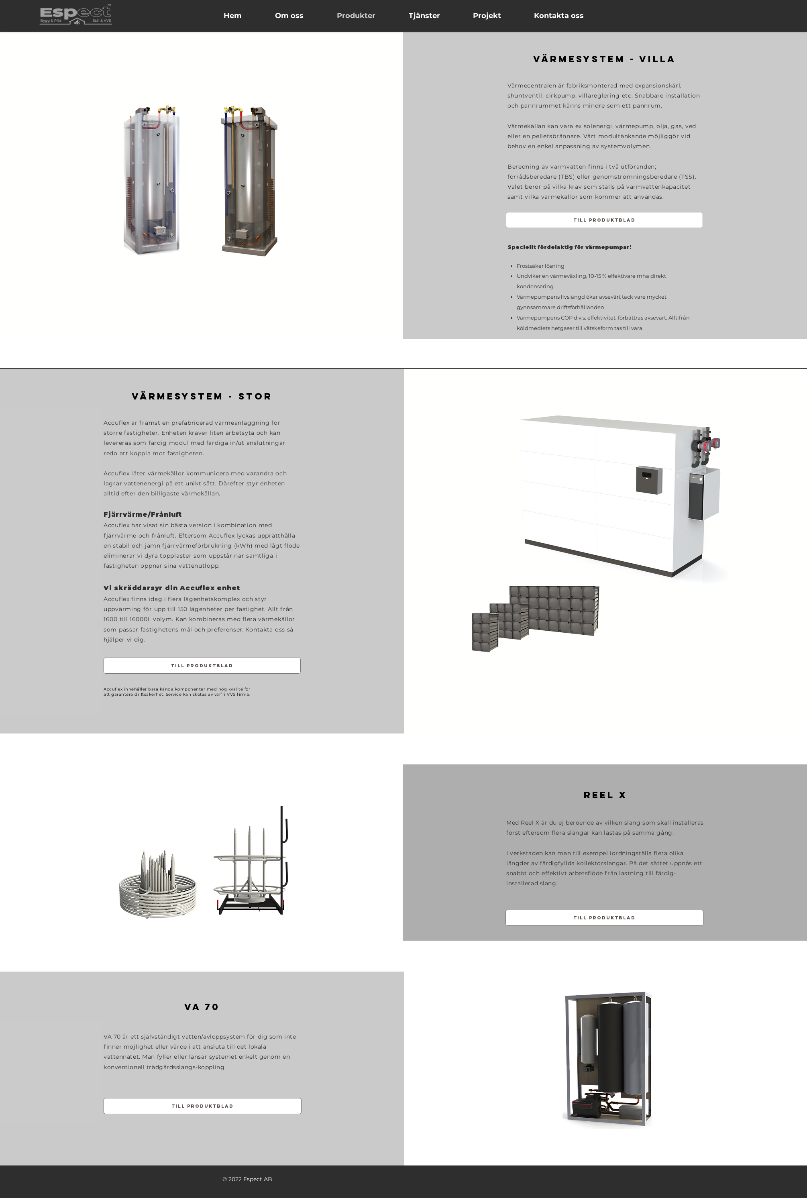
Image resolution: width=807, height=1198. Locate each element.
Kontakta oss (265, 629)
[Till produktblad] (604, 220)
